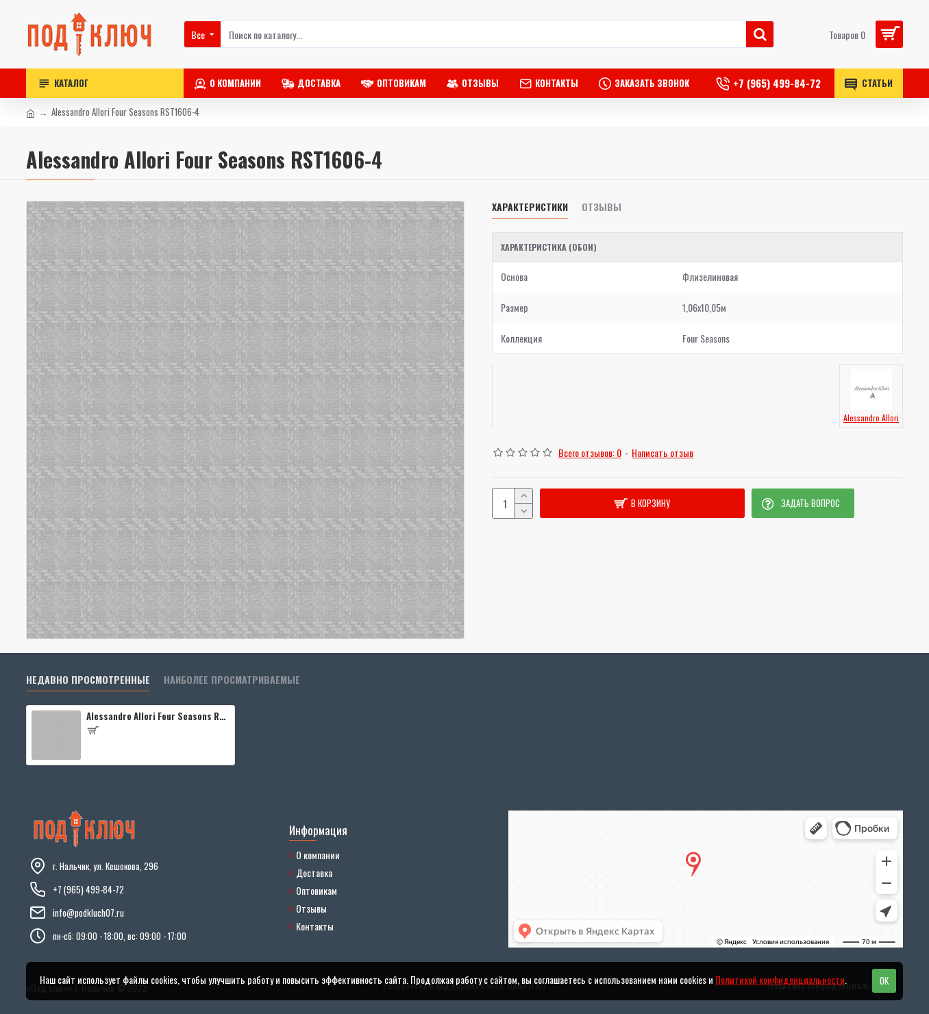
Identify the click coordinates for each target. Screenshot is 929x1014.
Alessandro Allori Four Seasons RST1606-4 (158, 716)
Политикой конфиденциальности (780, 979)
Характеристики (530, 207)
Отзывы (601, 207)
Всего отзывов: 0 (589, 452)
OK (884, 980)
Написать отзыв (662, 452)
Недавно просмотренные (88, 680)
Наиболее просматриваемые (232, 680)
